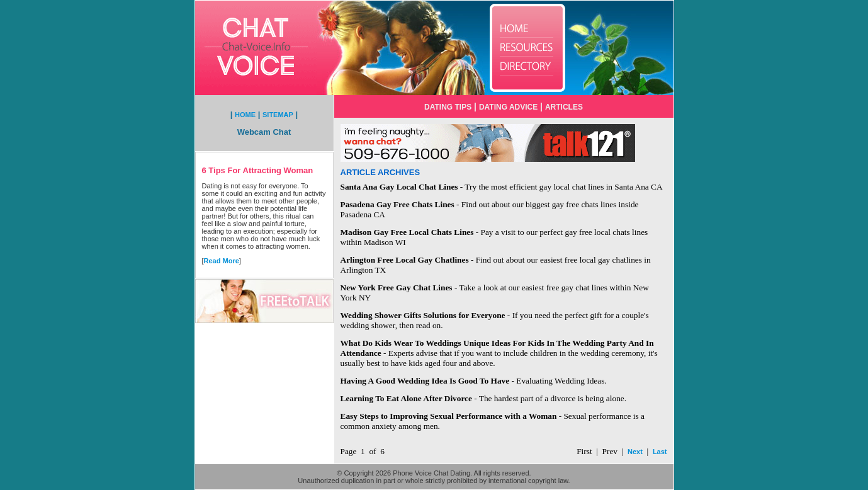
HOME (245, 114)
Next (635, 451)
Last (660, 451)
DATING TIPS (447, 107)
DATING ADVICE (508, 107)
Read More (221, 261)
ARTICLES (564, 107)
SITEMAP (277, 114)
